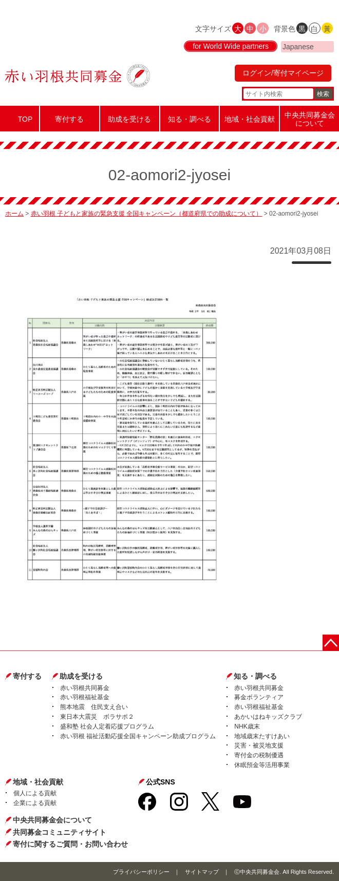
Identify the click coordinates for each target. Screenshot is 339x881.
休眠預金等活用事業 (262, 765)
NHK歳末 (246, 726)
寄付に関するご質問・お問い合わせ (70, 844)
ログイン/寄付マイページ (283, 73)
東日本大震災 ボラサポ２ (97, 716)
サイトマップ (202, 872)
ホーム (14, 213)
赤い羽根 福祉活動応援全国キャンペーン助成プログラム (138, 736)
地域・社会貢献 (38, 782)
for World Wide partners (231, 46)
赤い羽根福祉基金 (84, 697)
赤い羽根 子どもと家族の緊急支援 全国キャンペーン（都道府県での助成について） (146, 213)
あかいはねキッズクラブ (268, 716)
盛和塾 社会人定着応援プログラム (107, 726)
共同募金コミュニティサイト (59, 832)
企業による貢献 (34, 803)
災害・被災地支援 (259, 745)
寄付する (27, 676)
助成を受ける (81, 676)
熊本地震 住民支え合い (94, 707)
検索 (323, 94)
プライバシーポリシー (141, 872)
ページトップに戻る (331, 643)
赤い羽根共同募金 (84, 688)
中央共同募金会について (52, 820)
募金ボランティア (259, 697)
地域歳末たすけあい (262, 736)
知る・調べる (255, 676)
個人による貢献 (34, 793)
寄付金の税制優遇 (259, 755)
